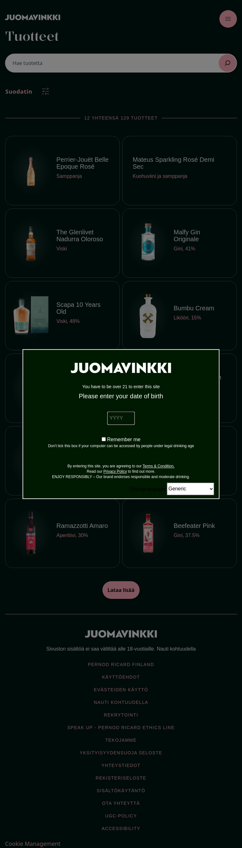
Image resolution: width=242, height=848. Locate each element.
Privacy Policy (115, 471)
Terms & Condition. (159, 466)
